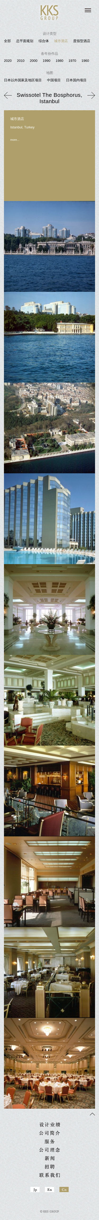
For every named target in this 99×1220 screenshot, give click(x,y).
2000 (33, 61)
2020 (8, 61)
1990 (46, 61)
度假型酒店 (81, 41)
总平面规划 (24, 41)
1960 (85, 61)
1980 (59, 61)
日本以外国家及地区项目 (23, 80)
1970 (72, 61)
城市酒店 (61, 41)
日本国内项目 (76, 80)
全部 (7, 41)
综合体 (44, 41)
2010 (21, 61)
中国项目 (54, 80)
